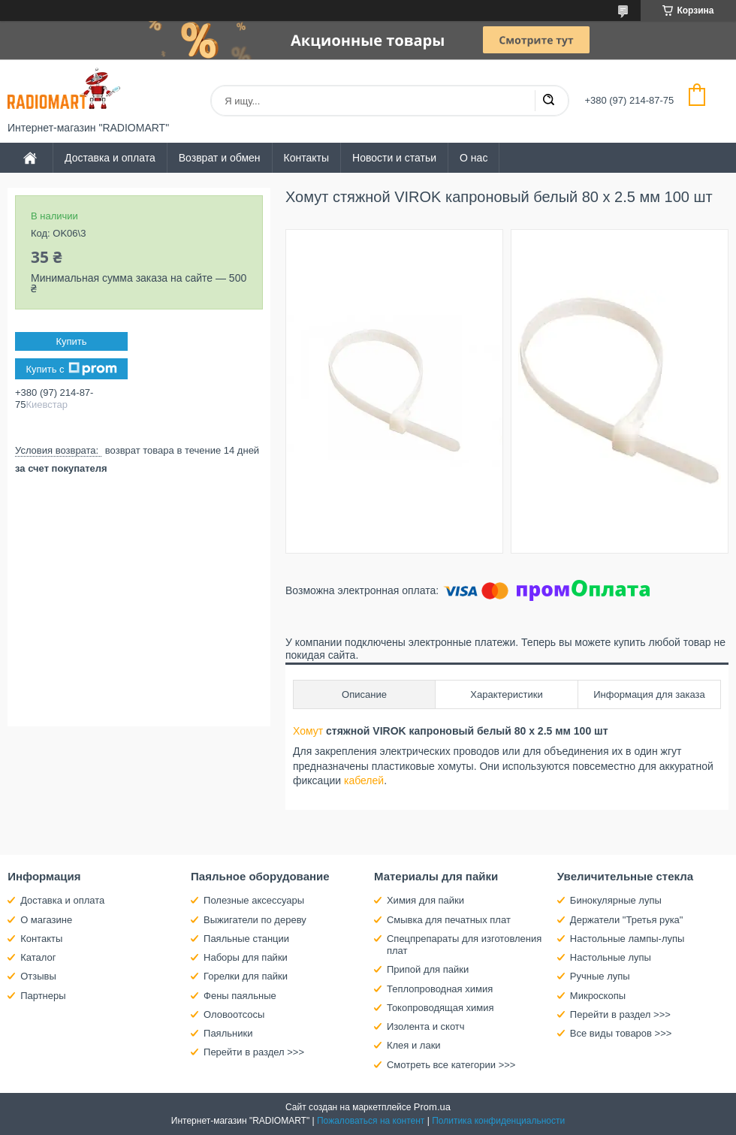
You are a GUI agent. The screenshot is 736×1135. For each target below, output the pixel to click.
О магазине (46, 919)
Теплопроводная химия (440, 989)
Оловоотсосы (234, 1014)
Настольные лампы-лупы (627, 938)
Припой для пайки (428, 969)
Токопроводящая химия (440, 1007)
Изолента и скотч (426, 1026)
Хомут (308, 731)
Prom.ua (432, 1106)
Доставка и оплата (110, 158)
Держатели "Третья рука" (626, 919)
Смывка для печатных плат (449, 919)
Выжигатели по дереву (255, 919)
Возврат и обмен (220, 158)
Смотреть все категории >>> (451, 1064)
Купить (71, 341)
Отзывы (38, 976)
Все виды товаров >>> (621, 1033)
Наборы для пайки (246, 957)
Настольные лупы (610, 957)
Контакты (306, 158)
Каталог (38, 957)
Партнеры (42, 995)
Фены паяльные (240, 995)
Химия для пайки (425, 900)
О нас (473, 158)
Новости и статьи (394, 158)
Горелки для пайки (246, 976)
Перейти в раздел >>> (254, 1052)
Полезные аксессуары (254, 900)
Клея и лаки (414, 1045)
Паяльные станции (246, 938)
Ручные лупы (600, 976)
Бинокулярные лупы (616, 900)
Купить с (71, 369)
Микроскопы (598, 995)
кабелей (364, 780)
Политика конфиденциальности (498, 1120)
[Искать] (548, 100)
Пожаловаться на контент (370, 1120)
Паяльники (228, 1033)
